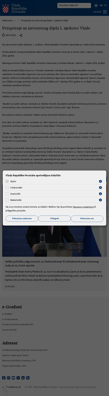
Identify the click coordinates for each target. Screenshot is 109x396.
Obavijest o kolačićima (83, 207)
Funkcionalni (16, 187)
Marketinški (15, 200)
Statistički (15, 193)
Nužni (13, 181)
